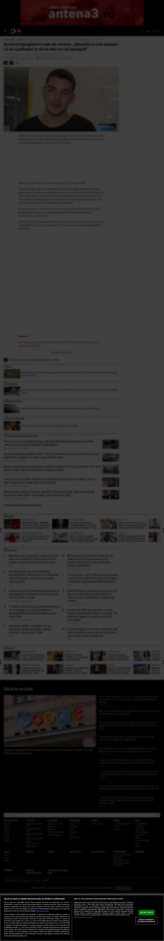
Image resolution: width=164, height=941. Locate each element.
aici (19, 927)
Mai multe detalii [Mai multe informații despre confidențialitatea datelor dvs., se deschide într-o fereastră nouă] (43, 911)
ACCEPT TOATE (146, 913)
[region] (82, 918)
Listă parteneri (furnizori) (83, 917)
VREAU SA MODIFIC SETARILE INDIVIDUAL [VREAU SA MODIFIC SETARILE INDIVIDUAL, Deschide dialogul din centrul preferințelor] (146, 920)
